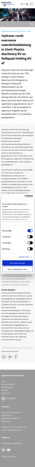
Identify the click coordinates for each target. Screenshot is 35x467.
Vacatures (5, 393)
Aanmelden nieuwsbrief (11, 443)
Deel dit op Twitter (9, 356)
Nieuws (4, 390)
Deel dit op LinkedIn (3, 356)
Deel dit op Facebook (15, 356)
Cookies (12, 456)
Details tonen (24, 257)
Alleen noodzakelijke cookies (17, 269)
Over (3, 381)
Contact (5, 406)
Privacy (4, 456)
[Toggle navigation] (31, 24)
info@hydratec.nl (14, 430)
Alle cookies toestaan (17, 263)
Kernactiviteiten (8, 384)
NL (22, 4)
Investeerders (7, 387)
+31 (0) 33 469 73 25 (18, 427)
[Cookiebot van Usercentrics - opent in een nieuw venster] (25, 196)
